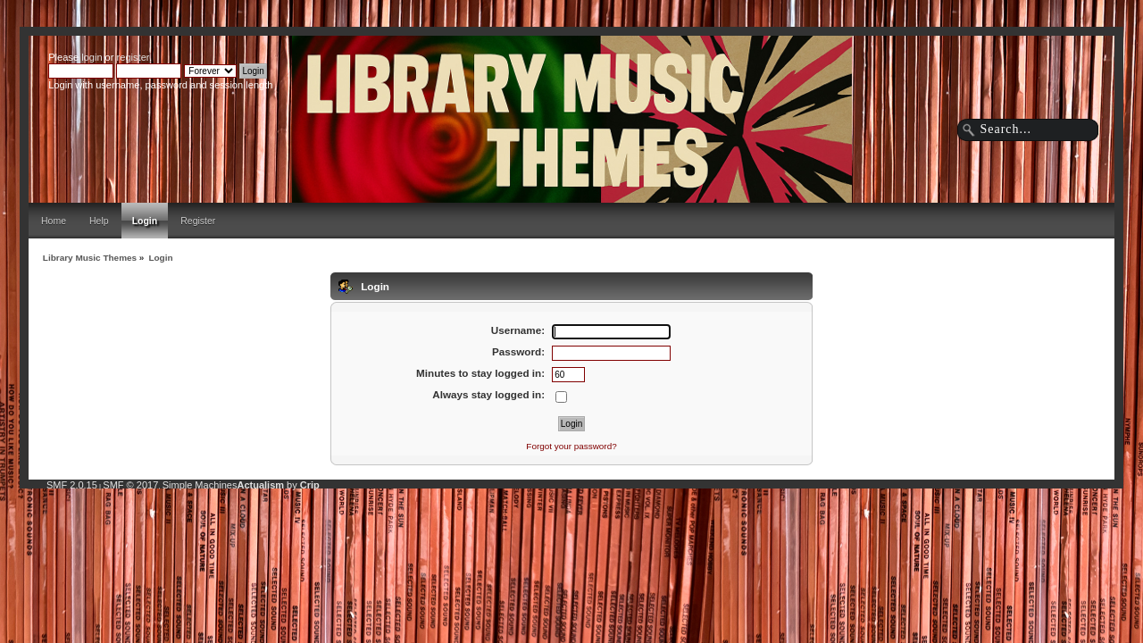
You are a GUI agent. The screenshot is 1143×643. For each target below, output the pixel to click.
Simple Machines (200, 485)
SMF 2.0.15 (71, 485)
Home (53, 220)
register (133, 57)
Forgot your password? (571, 446)
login (91, 57)
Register (197, 220)
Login (145, 220)
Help (99, 220)
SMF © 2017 (130, 485)
